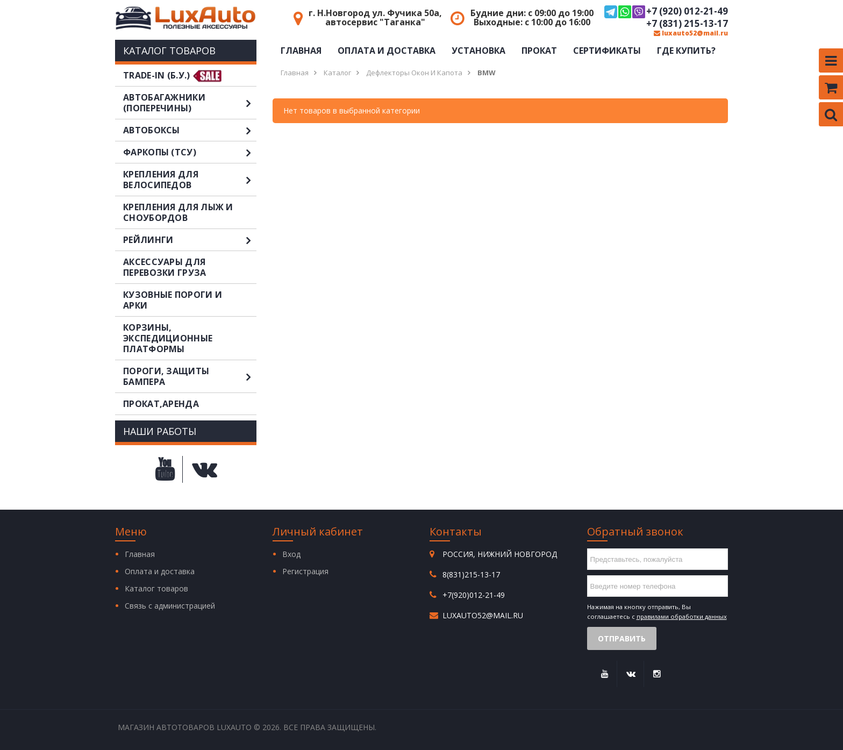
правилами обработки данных (682, 616)
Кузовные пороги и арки (172, 300)
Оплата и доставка (386, 50)
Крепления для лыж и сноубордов (178, 212)
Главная (301, 50)
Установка (478, 50)
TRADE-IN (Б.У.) (156, 75)
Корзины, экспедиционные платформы (167, 338)
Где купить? (686, 50)
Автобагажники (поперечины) (189, 102)
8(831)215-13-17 (471, 574)
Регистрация (305, 571)
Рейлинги (189, 240)
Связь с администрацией (170, 606)
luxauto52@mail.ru (691, 33)
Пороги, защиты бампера (189, 376)
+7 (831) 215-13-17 (687, 23)
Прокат (539, 50)
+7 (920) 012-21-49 (666, 11)
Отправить (622, 638)
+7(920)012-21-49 (473, 595)
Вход (291, 554)
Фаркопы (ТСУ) (189, 152)
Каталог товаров (156, 588)
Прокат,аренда (161, 404)
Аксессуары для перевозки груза (164, 267)
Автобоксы (189, 130)
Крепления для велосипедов (189, 179)
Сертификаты (607, 50)
